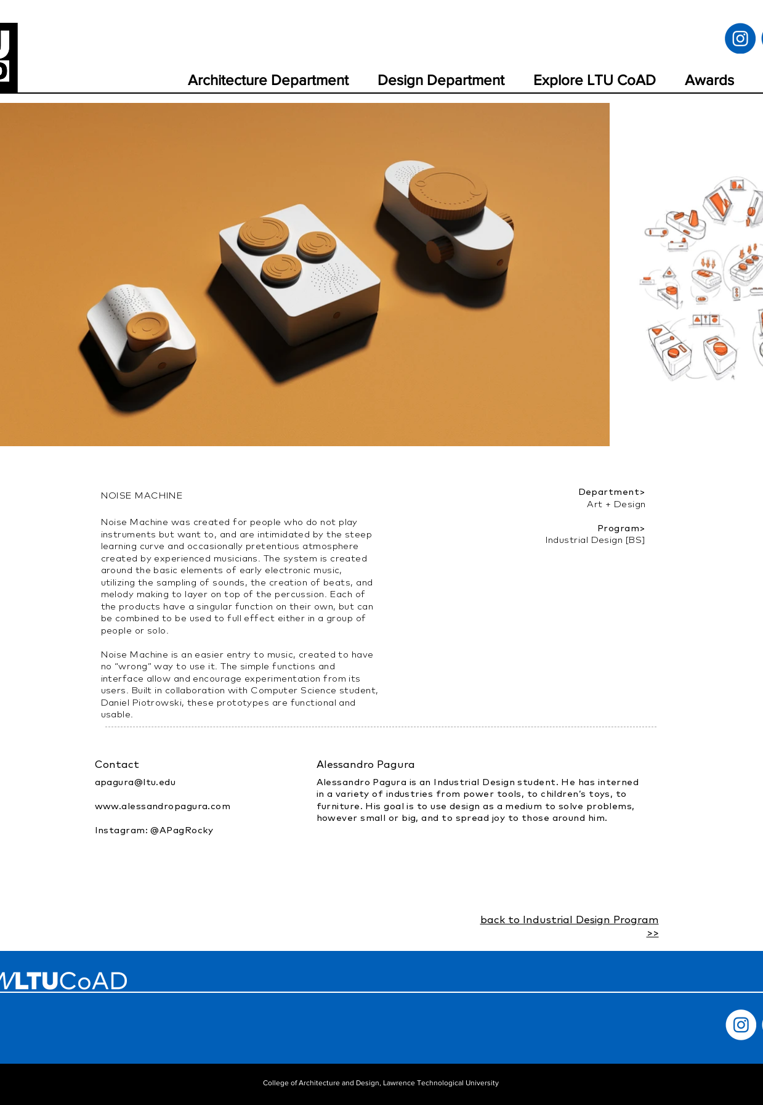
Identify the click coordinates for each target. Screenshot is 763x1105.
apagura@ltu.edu (135, 782)
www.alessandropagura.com (163, 806)
